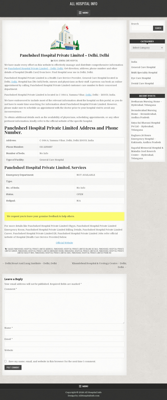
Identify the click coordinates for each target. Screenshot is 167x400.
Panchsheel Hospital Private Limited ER (81, 251)
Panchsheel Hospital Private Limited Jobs (53, 252)
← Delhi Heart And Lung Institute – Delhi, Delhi (29, 263)
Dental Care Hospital (142, 83)
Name (8, 328)
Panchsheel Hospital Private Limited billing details (76, 248)
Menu (85, 12)
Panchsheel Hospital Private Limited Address (33, 248)
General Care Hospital (68, 60)
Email (8, 339)
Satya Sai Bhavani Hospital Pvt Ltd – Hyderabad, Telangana (145, 126)
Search (135, 24)
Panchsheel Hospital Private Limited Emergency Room (41, 251)
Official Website (64, 242)
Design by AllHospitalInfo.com (83, 395)
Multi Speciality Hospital (144, 72)
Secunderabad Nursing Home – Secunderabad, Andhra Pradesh (144, 114)
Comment (10, 289)
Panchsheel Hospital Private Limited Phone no (91, 252)
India (134, 62)
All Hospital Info (83, 3)
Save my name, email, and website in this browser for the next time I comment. (52, 361)
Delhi (56, 60)
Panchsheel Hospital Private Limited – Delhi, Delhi (64, 55)
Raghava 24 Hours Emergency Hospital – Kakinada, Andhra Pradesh (146, 139)
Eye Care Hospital (141, 78)
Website (8, 350)
